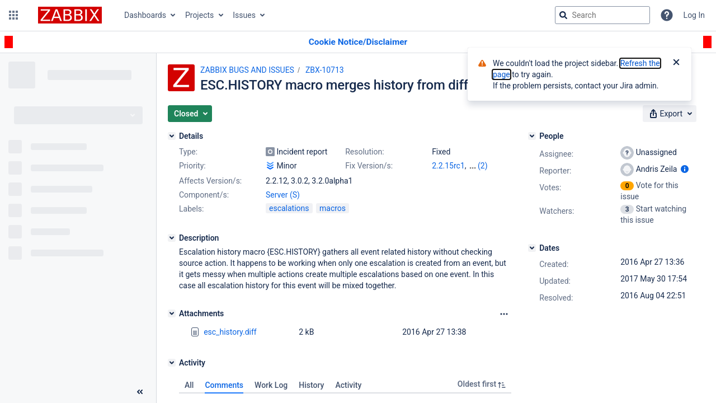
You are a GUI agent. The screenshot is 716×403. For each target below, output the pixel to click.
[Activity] (172, 363)
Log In (694, 15)
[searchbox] (602, 15)
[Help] (667, 15)
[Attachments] (172, 313)
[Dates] (532, 248)
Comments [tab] (224, 385)
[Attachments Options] (504, 314)
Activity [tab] (348, 385)
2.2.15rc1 (448, 165)
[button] (13, 15)
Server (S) (283, 194)
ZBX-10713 (324, 69)
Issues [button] (244, 15)
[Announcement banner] (358, 42)
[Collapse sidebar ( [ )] (139, 391)
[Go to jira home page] (69, 15)
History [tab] (311, 385)
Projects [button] (199, 15)
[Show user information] (684, 169)
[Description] (172, 238)
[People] (532, 136)
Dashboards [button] (145, 15)
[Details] (172, 136)
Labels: (191, 208)
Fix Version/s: (369, 165)
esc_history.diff (230, 331)
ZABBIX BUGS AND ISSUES (247, 69)
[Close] (676, 63)
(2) (483, 165)
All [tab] (189, 385)
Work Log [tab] (271, 385)
